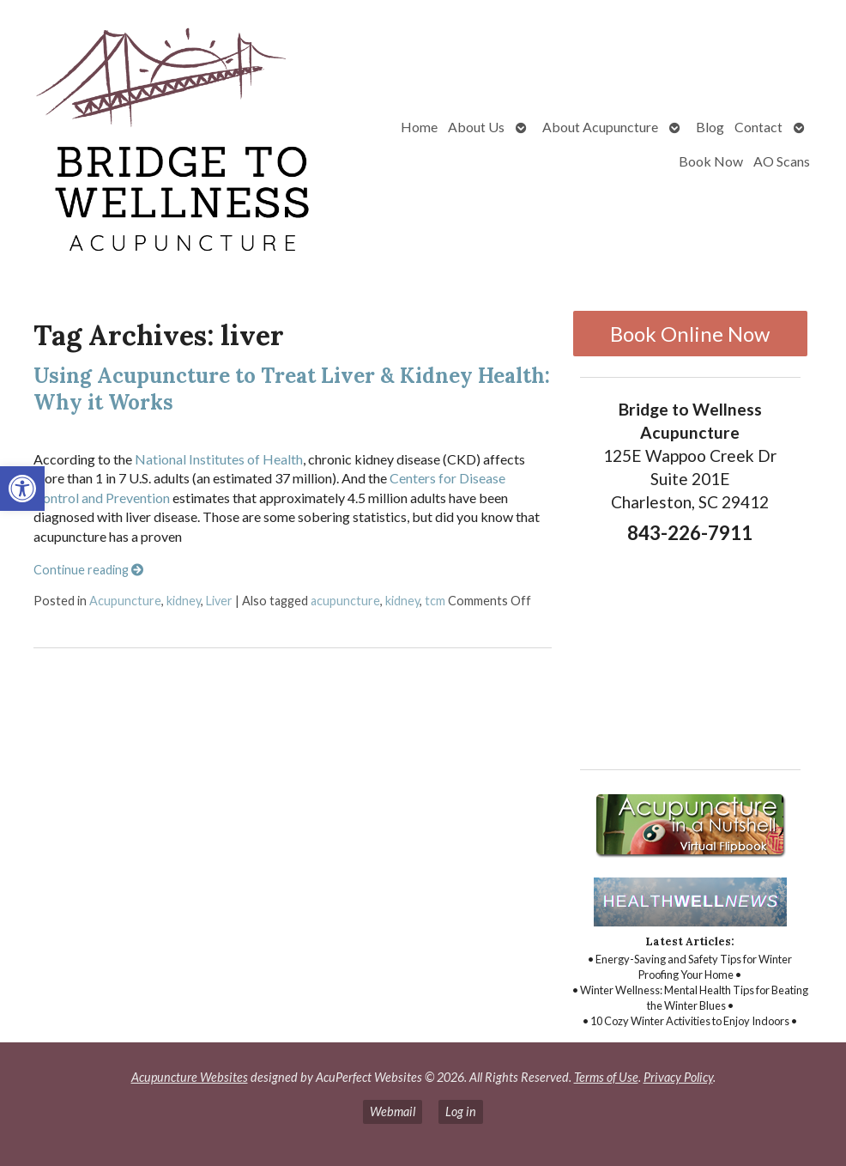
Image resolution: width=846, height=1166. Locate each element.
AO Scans (781, 161)
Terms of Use (606, 1077)
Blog (710, 126)
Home (419, 126)
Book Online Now (690, 333)
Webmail (392, 1111)
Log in (460, 1111)
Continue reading (88, 569)
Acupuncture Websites (189, 1077)
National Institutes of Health (219, 459)
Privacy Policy (678, 1077)
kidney (183, 600)
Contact (758, 126)
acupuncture (345, 600)
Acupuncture (125, 600)
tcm (435, 600)
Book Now (711, 161)
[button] (22, 488)
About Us (476, 126)
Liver (219, 600)
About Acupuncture (600, 126)
